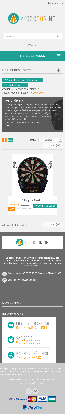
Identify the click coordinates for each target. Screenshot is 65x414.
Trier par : (33, 140)
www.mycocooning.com (21, 379)
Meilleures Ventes (17, 70)
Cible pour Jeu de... (32, 200)
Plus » (8, 125)
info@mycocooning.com (25, 280)
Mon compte (11, 302)
